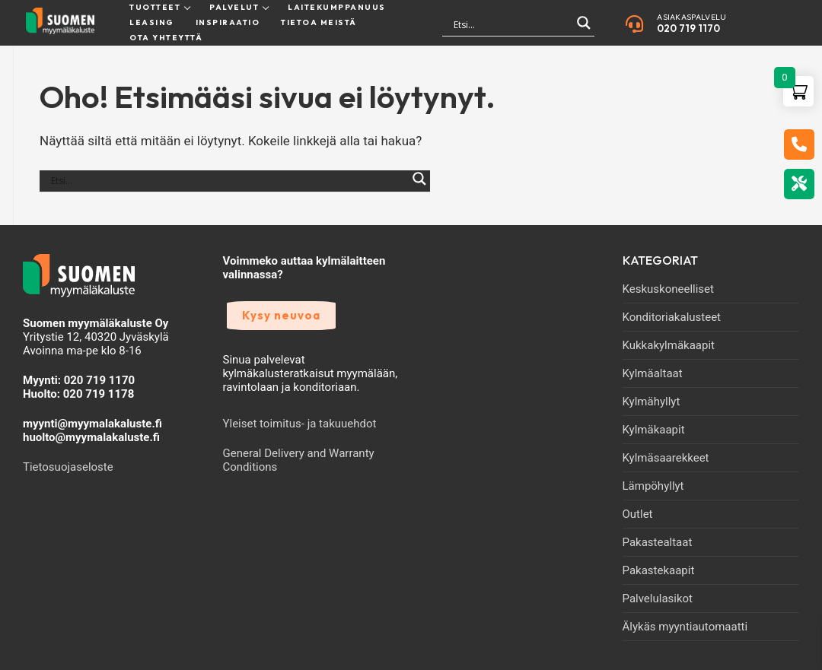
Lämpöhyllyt (653, 486)
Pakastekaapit (659, 570)
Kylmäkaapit (654, 430)
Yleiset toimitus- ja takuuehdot (300, 423)
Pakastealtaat (658, 542)
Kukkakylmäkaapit (669, 345)
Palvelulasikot (658, 598)
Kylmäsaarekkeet (666, 458)
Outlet (638, 514)
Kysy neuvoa (281, 315)
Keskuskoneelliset (668, 289)
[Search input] (511, 25)
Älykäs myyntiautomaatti (685, 626)
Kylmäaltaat (653, 373)
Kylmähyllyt (651, 401)
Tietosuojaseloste (68, 467)
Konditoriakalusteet (672, 317)
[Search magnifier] (583, 29)
